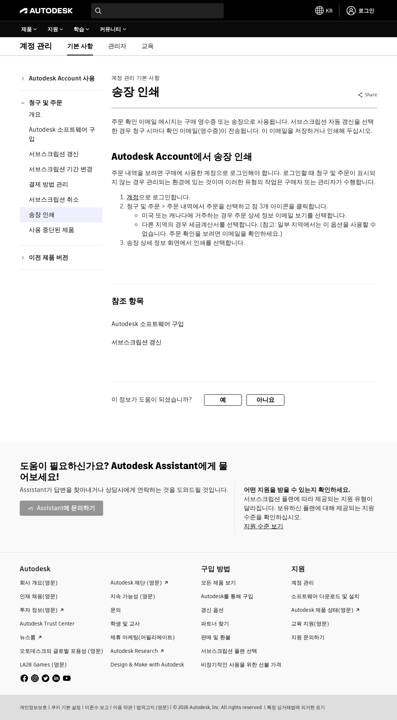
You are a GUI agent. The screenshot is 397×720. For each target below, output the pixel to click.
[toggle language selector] (324, 11)
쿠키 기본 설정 (66, 707)
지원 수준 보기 (263, 526)
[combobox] (157, 10)
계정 (133, 197)
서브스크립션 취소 (54, 199)
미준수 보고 (97, 707)
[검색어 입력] (157, 10)
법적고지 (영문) (153, 707)
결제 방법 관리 (48, 184)
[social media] (45, 678)
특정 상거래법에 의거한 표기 (296, 707)
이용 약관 (122, 707)
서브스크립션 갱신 (54, 154)
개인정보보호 (33, 707)
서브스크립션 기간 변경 (61, 169)
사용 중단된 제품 (51, 229)
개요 (35, 114)
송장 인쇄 (42, 214)
